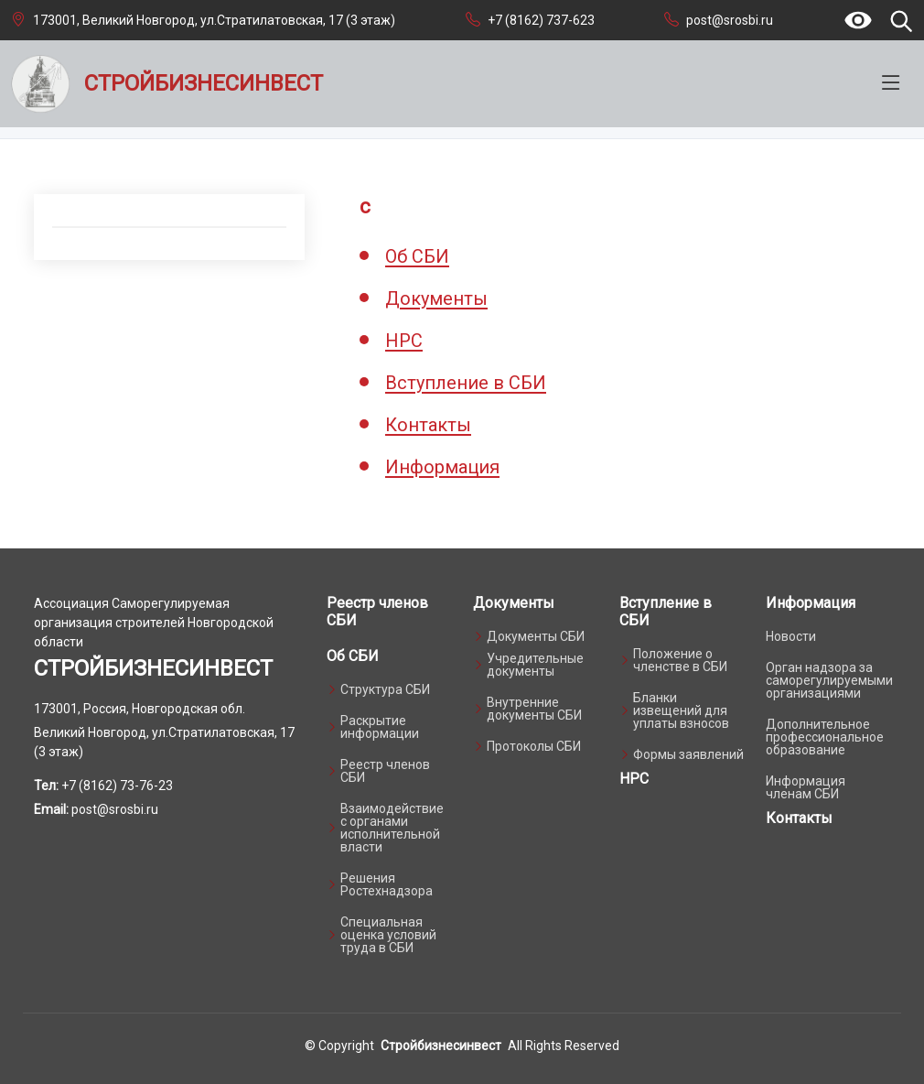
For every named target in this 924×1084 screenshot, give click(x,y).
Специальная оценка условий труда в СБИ (388, 935)
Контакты (428, 425)
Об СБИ (417, 256)
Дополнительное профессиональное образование (825, 737)
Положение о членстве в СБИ (680, 660)
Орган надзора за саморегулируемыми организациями (829, 680)
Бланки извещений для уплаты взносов (681, 710)
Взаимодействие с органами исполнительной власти (392, 827)
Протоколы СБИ (534, 746)
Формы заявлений (688, 754)
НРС (404, 341)
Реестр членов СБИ (385, 771)
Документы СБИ (536, 636)
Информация (442, 467)
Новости (791, 636)
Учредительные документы (535, 665)
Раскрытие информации (379, 727)
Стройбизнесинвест (441, 1045)
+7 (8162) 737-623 (541, 20)
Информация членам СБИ (805, 787)
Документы (436, 298)
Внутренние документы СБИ (534, 708)
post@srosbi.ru (729, 20)
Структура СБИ (385, 689)
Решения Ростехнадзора (386, 884)
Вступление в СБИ (465, 383)
